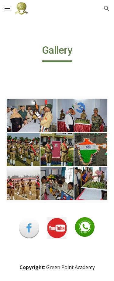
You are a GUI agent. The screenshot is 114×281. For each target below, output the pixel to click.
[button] (7, 8)
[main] (57, 53)
